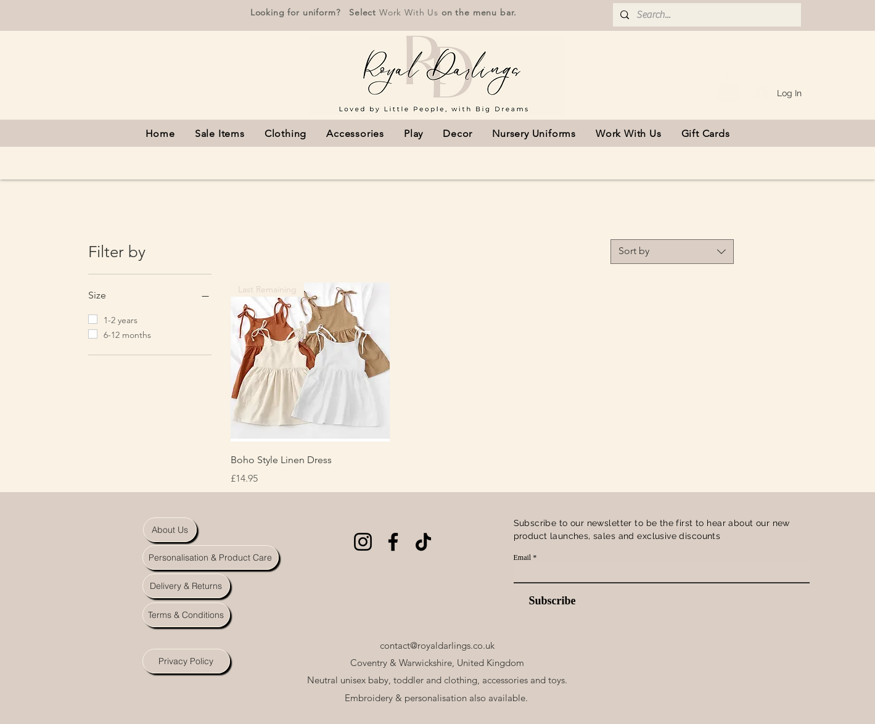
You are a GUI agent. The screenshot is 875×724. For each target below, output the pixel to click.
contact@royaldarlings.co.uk (437, 645)
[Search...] (705, 15)
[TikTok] (423, 542)
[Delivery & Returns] (186, 586)
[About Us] (170, 529)
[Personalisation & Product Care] (210, 557)
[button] (729, 88)
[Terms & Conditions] (186, 615)
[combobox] (672, 251)
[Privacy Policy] (186, 661)
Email (523, 557)
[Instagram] (363, 542)
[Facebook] (393, 542)
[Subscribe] (545, 601)
